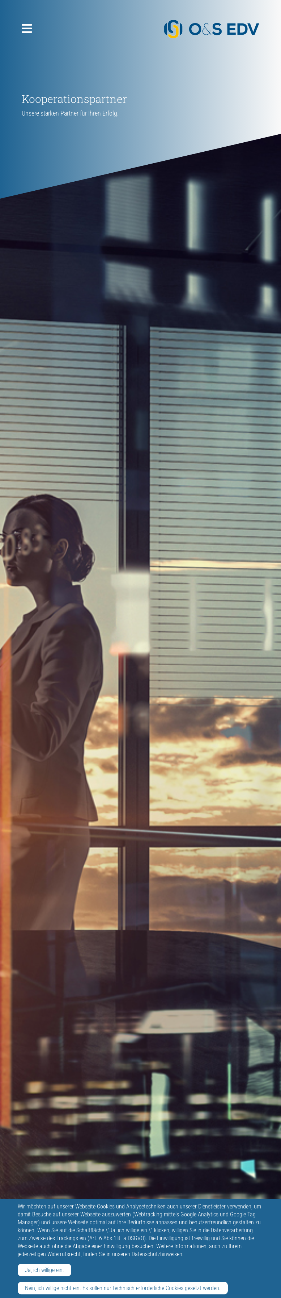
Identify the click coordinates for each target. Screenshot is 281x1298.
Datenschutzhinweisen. (158, 1254)
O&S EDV (211, 29)
